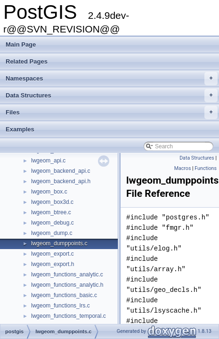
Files (112, 112)
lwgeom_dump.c (51, 233)
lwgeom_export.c (52, 253)
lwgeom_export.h (52, 264)
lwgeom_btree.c (51, 212)
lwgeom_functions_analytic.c (67, 274)
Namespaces (112, 78)
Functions (206, 168)
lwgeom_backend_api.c (60, 171)
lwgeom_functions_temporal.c (68, 316)
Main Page (21, 44)
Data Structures (112, 95)
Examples (20, 129)
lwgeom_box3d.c (52, 202)
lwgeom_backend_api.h (60, 181)
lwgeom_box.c (49, 191)
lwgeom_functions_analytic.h (67, 285)
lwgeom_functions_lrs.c (60, 305)
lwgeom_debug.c (52, 222)
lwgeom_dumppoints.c (59, 243)
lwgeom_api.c (48, 160)
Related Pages (27, 61)
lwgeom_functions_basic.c (64, 295)
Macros (182, 168)
